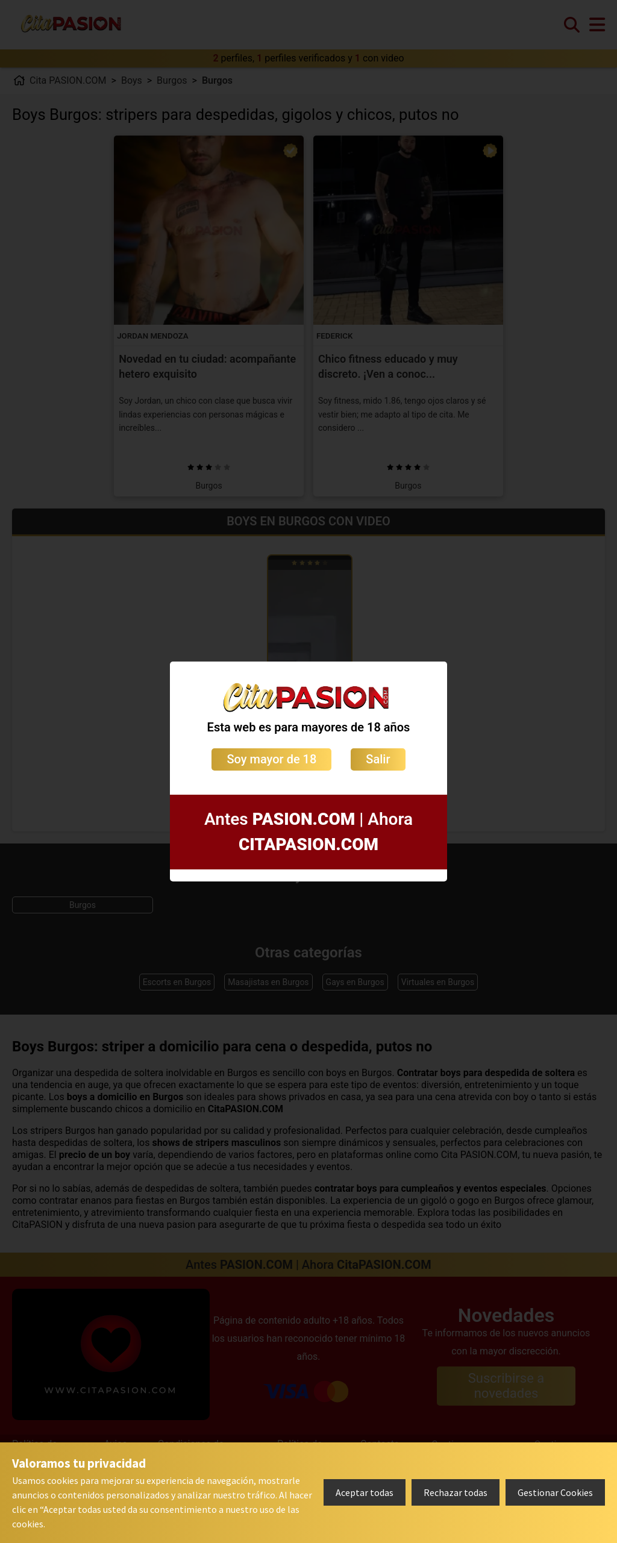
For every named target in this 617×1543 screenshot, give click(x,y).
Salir (378, 759)
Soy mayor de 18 (271, 759)
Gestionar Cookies (555, 1492)
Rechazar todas (455, 1492)
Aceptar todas (364, 1492)
